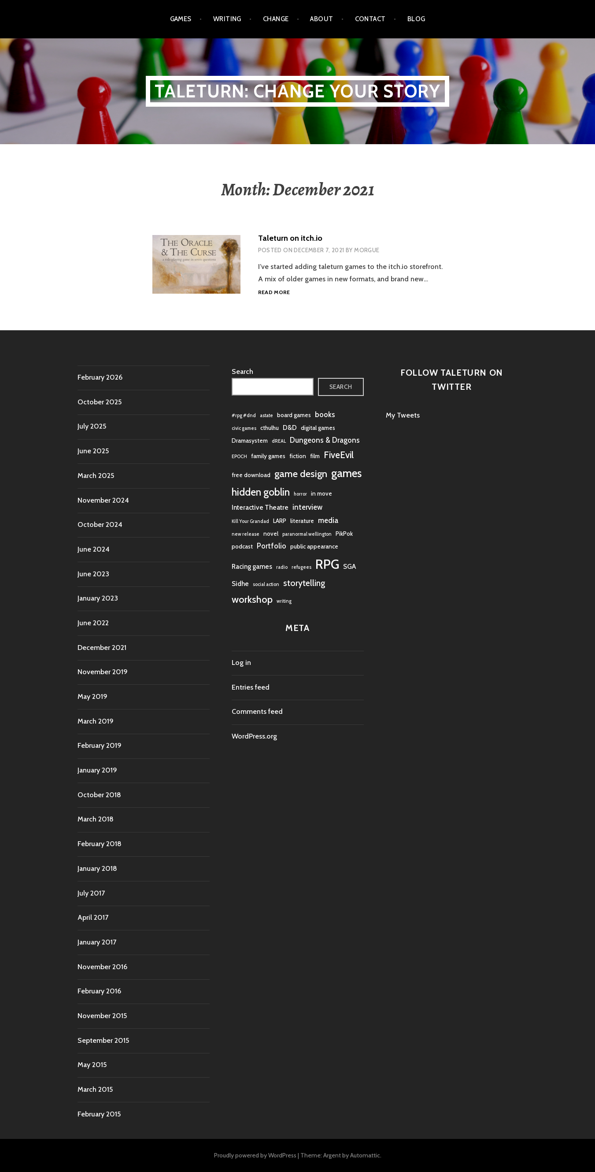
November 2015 (102, 1016)
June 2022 (93, 623)
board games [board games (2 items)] (294, 414)
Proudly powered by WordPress (255, 1155)
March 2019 (96, 721)
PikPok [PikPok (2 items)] (344, 533)
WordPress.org (254, 736)
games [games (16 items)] (346, 473)
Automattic (365, 1155)
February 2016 (99, 991)
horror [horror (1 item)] (300, 494)
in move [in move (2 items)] (321, 493)
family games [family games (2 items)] (268, 455)
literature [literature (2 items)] (302, 520)
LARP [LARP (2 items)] (279, 520)
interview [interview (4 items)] (307, 507)
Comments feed (257, 711)
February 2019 (100, 745)
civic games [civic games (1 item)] (244, 428)
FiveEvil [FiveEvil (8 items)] (339, 454)
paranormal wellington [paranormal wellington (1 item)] (307, 534)
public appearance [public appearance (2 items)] (314, 546)
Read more (274, 292)
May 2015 (92, 1064)
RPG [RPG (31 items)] (327, 564)
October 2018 (99, 795)
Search (242, 371)
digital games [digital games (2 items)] (318, 427)
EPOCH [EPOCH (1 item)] (239, 456)
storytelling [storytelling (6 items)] (304, 583)
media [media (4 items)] (328, 520)
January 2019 (97, 770)
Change (276, 19)
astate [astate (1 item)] (266, 415)
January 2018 (97, 868)
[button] (196, 264)
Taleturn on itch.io (290, 238)
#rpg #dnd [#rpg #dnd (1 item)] (244, 415)
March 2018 (96, 819)
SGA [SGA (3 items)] (349, 566)
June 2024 (94, 549)
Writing (227, 19)
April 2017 (93, 917)
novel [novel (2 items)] (270, 533)
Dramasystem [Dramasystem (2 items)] (250, 440)
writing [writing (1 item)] (284, 601)
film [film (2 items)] (315, 455)
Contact (370, 19)
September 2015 (103, 1040)
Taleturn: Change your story (297, 91)
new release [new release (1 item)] (245, 534)
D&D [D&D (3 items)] (290, 427)
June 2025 (93, 451)
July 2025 (92, 426)
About (321, 19)
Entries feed (251, 687)
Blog (416, 19)
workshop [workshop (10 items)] (252, 599)
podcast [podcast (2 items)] (242, 546)
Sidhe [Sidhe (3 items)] (240, 583)
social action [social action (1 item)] (266, 584)
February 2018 (100, 844)
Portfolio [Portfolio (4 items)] (271, 545)
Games (181, 19)
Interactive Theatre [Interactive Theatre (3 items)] (260, 507)
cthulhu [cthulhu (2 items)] (269, 427)
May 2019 (92, 696)
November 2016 (102, 967)
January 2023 (98, 598)
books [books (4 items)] (325, 414)
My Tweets (403, 415)
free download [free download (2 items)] (251, 474)
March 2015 (95, 1089)
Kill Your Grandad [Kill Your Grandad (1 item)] (250, 521)
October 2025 (100, 402)
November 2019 (103, 672)
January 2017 (97, 942)
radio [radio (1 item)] (282, 567)
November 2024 (103, 500)
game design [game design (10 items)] (300, 474)
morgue (366, 250)
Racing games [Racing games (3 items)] (252, 566)
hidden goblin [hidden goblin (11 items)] (261, 492)
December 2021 (102, 647)
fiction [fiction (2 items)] (297, 455)
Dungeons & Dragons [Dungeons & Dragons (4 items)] (325, 440)
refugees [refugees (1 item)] (301, 567)
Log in (241, 662)
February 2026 (100, 377)
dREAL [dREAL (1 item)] (279, 441)
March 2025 (96, 475)
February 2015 (99, 1114)
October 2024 (100, 524)
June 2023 (93, 574)
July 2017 (91, 893)
